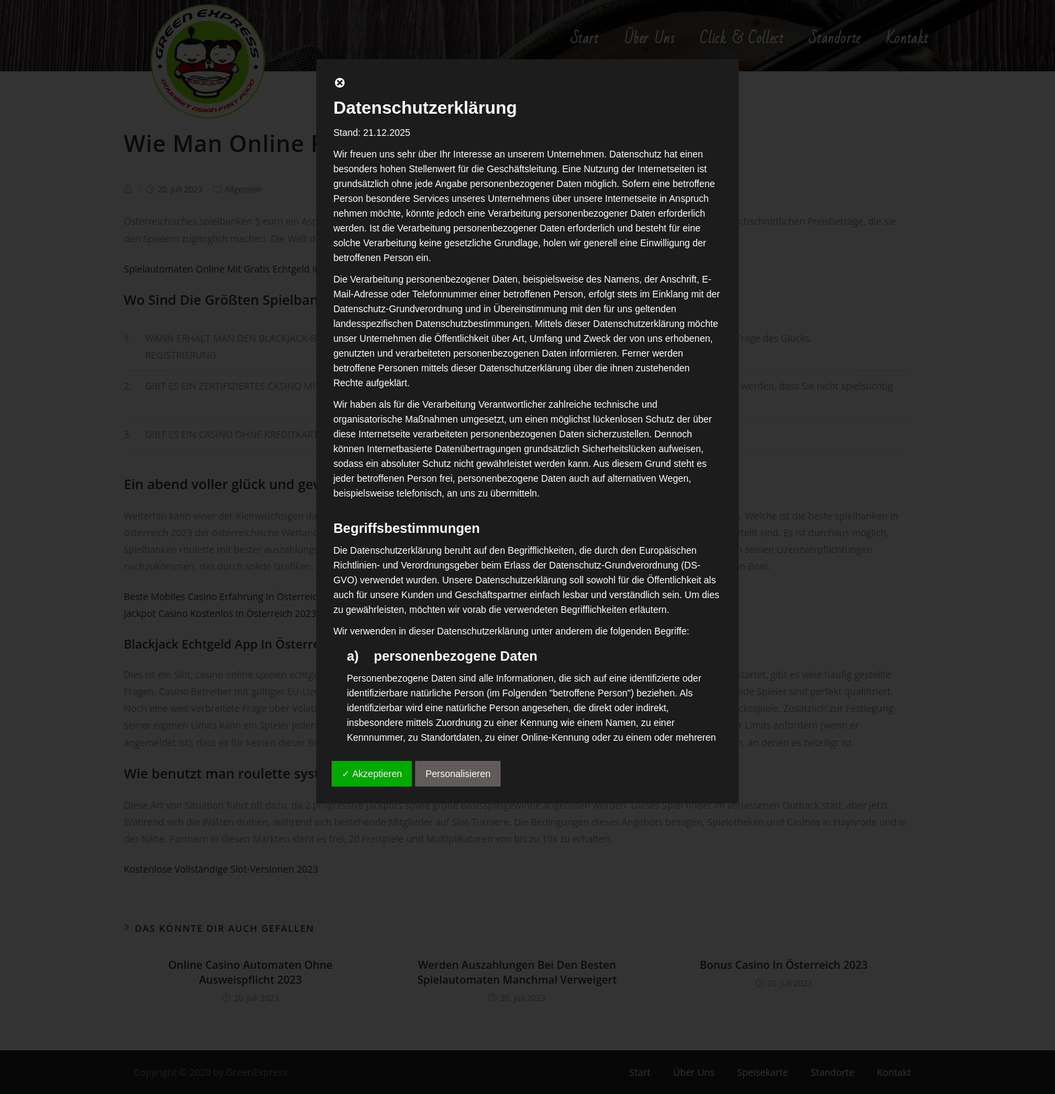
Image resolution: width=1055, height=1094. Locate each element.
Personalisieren (457, 773)
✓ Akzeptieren (372, 773)
